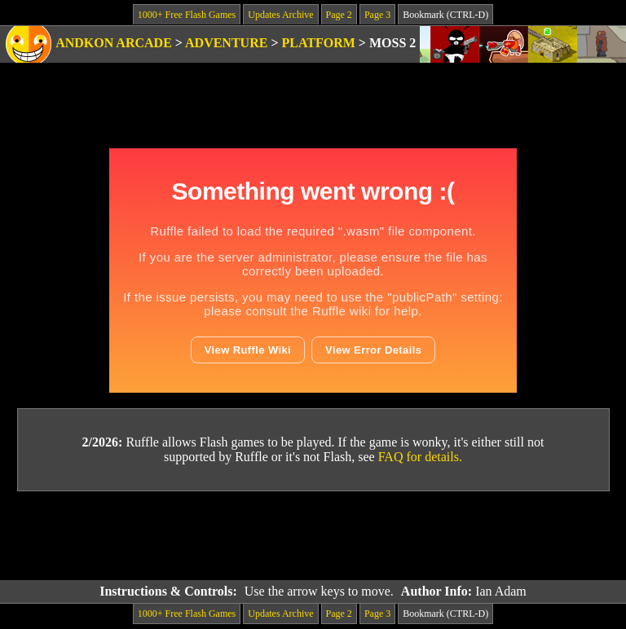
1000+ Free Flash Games (187, 14)
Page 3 (377, 14)
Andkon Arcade (113, 43)
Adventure (226, 43)
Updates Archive (280, 14)
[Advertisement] (313, 536)
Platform (318, 43)
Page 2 (339, 14)
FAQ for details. (420, 457)
